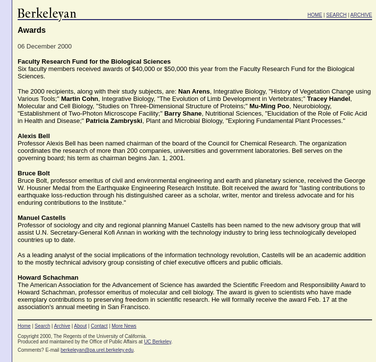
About (80, 326)
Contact (99, 326)
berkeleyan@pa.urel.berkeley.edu (97, 350)
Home (24, 326)
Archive (62, 326)
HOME (314, 15)
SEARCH (336, 15)
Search (42, 326)
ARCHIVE (361, 15)
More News (124, 326)
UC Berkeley (157, 341)
